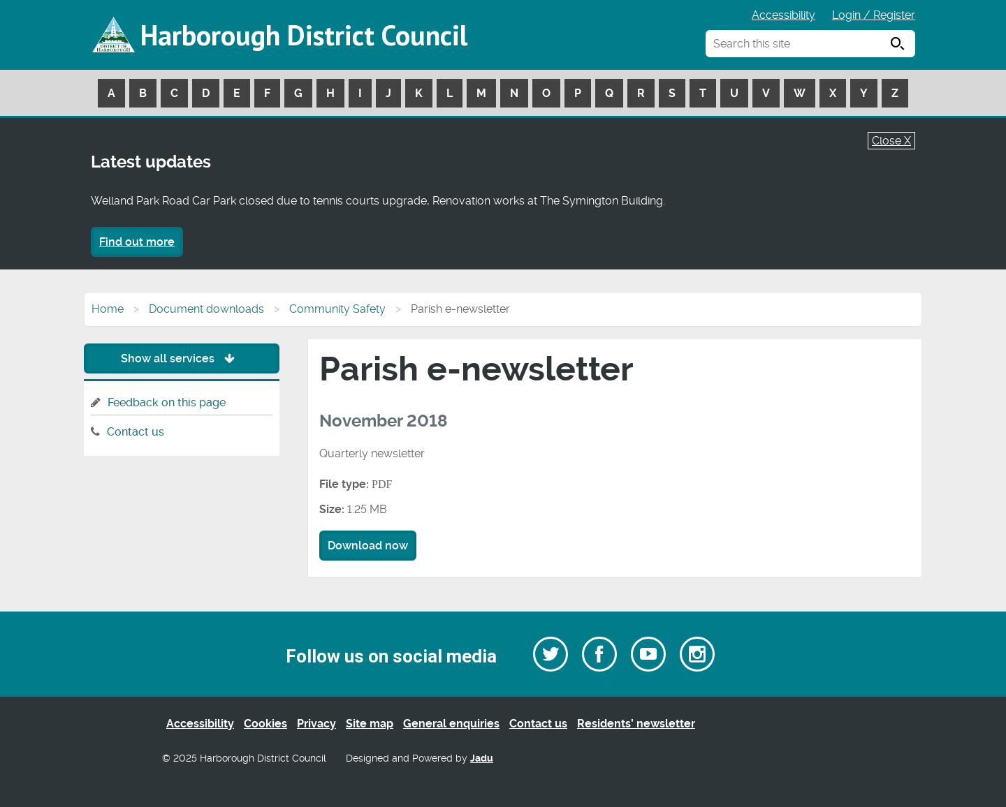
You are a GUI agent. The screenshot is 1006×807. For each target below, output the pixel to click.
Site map (369, 723)
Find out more (137, 242)
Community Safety (337, 309)
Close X (891, 140)
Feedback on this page (167, 402)
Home (108, 309)
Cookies (265, 723)
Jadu (481, 758)
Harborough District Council (303, 35)
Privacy (316, 723)
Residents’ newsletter (636, 723)
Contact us (135, 431)
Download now (368, 545)
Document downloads (206, 309)
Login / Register (873, 15)
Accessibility (783, 15)
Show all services (181, 358)
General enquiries (451, 723)
